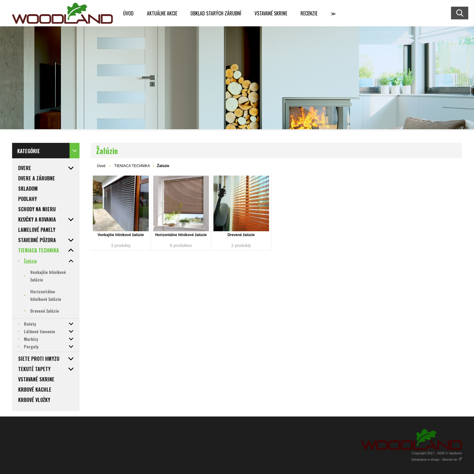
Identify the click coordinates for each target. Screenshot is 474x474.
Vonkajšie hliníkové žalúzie (121, 235)
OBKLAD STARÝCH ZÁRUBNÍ (215, 13)
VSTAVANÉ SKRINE (271, 13)
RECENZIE (308, 13)
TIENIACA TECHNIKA (132, 166)
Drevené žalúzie (241, 235)
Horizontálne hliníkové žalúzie (181, 235)
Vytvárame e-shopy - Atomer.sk (436, 459)
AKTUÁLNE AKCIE (162, 13)
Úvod (101, 166)
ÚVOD (128, 13)
